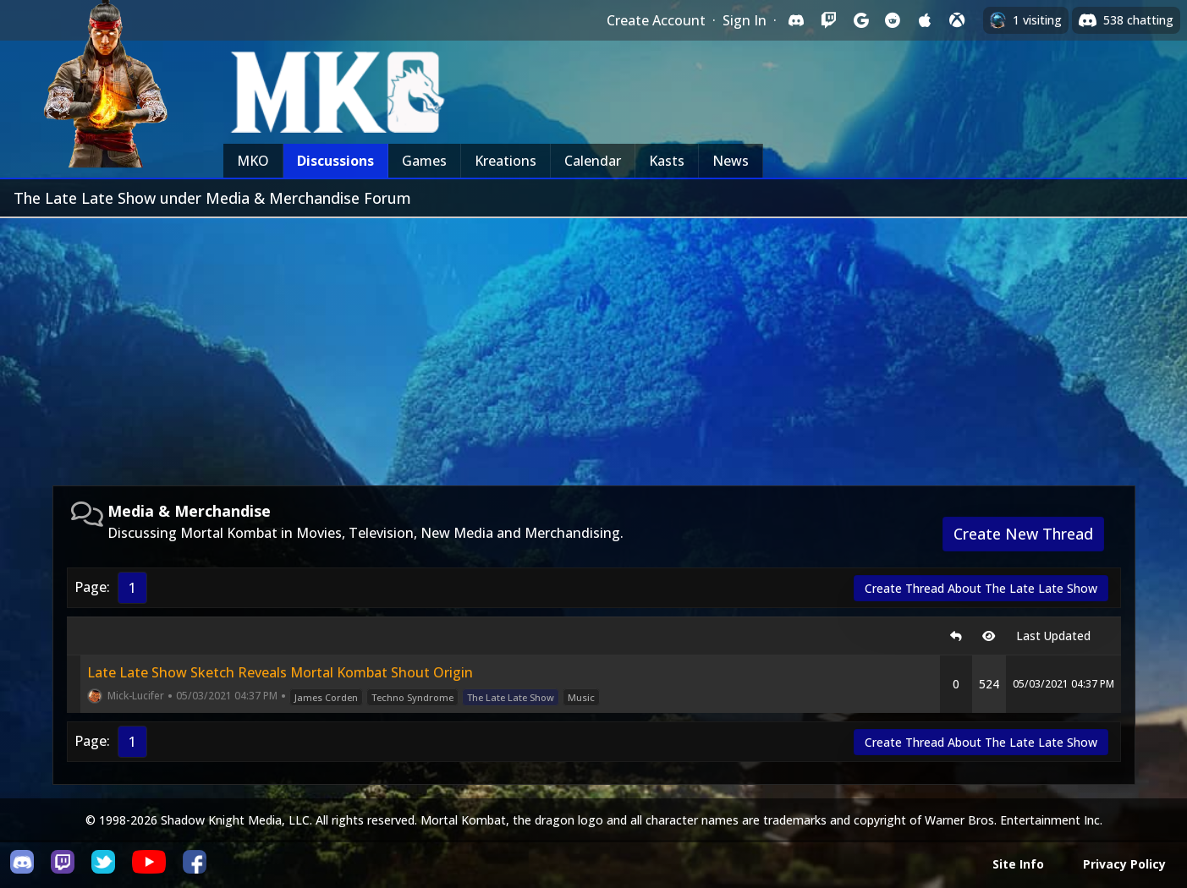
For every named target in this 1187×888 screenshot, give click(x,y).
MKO (253, 160)
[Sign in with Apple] (924, 20)
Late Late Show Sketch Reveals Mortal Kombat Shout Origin (280, 672)
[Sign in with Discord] (796, 20)
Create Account (656, 20)
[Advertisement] (594, 345)
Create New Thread (1023, 533)
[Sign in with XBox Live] (957, 20)
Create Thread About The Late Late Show (981, 588)
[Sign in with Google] (860, 20)
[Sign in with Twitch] (828, 20)
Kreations (505, 160)
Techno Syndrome (412, 697)
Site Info (1018, 864)
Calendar (592, 160)
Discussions (335, 160)
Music (581, 697)
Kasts (666, 160)
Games (424, 160)
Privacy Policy (1124, 864)
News (730, 160)
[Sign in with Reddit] (892, 20)
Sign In (745, 20)
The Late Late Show (510, 697)
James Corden (326, 697)
